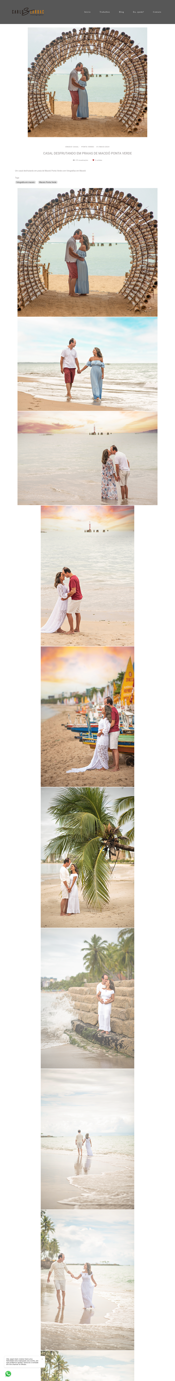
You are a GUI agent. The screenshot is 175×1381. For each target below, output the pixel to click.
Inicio (87, 12)
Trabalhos (105, 12)
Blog (121, 12)
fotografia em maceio (25, 182)
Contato (157, 12)
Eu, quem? (138, 12)
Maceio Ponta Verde (47, 182)
